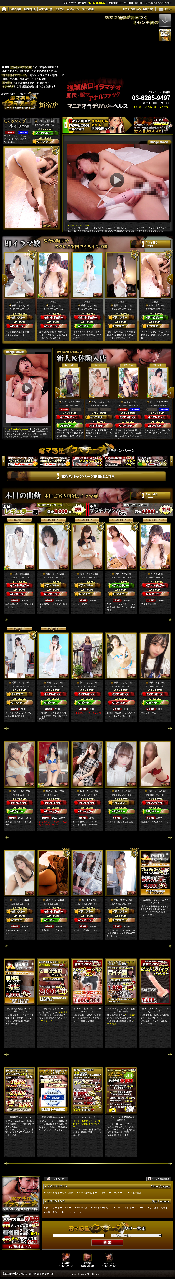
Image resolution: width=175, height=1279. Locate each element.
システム (101, 1192)
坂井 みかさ (86, 791)
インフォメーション (74, 1212)
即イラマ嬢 (82, 1207)
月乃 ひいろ (52, 900)
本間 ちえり (98, 401)
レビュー (66, 1207)
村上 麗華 (18, 574)
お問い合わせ (52, 1212)
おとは (52, 305)
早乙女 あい (52, 791)
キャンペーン (118, 1192)
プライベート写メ (101, 1207)
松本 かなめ (154, 791)
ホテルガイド (122, 1207)
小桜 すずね (120, 900)
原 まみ (86, 900)
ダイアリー (51, 1207)
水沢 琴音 (43, 121)
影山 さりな (68, 401)
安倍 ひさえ (120, 682)
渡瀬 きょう (86, 574)
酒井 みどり (156, 401)
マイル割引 (135, 1192)
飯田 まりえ (18, 305)
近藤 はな (86, 305)
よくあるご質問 (157, 1207)
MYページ (139, 1207)
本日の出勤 (51, 1192)
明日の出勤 (67, 1192)
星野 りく (18, 900)
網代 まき (154, 682)
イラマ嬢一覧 (85, 1192)
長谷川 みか (18, 791)
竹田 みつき (120, 305)
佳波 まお (120, 791)
